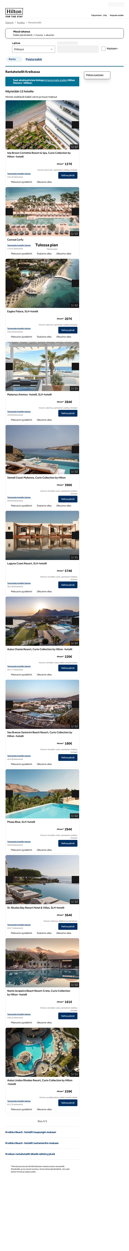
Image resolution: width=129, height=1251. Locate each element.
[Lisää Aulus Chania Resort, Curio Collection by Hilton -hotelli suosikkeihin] (75, 649)
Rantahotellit (34, 22)
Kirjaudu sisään (117, 15)
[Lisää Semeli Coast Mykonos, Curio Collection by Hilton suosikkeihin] (75, 478)
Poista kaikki (34, 59)
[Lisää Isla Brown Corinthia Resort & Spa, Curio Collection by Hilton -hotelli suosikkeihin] (75, 153)
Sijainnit (9, 22)
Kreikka (21, 22)
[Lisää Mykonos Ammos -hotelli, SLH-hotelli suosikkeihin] (75, 394)
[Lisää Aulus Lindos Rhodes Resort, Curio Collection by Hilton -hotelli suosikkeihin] (75, 1080)
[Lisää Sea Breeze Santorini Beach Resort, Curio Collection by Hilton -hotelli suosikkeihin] (75, 732)
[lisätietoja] (75, 164)
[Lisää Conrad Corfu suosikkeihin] (75, 240)
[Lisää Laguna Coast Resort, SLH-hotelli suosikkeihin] (75, 563)
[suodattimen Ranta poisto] (20, 59)
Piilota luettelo (97, 75)
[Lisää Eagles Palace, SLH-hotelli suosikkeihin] (75, 311)
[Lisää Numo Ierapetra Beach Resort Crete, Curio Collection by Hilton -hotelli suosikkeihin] (75, 991)
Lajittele (16, 43)
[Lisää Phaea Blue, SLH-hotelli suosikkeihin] (75, 822)
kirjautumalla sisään (55, 80)
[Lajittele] (33, 49)
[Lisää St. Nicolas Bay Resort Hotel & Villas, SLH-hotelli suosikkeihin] (75, 908)
